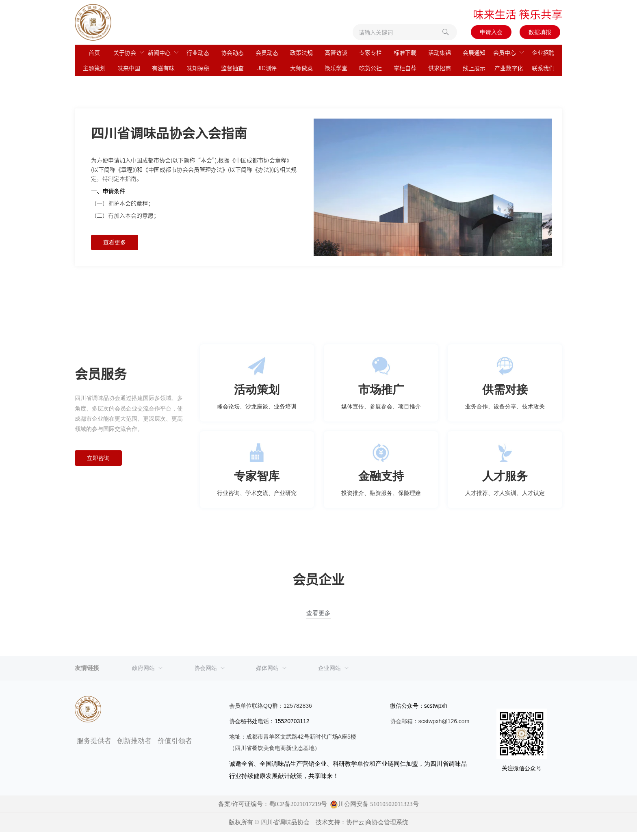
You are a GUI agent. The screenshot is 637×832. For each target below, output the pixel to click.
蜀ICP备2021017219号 (298, 804)
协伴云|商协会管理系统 (377, 822)
